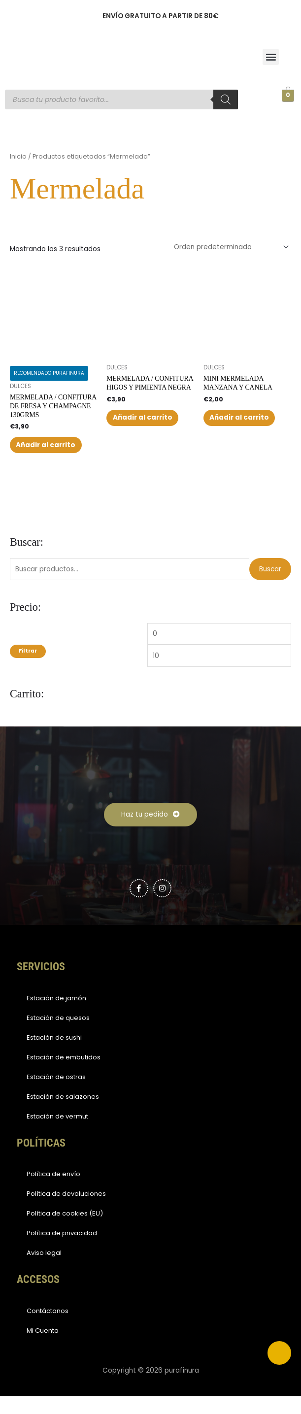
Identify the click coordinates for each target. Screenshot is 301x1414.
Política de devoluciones (66, 1212)
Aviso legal (44, 1271)
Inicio (18, 156)
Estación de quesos (58, 1035)
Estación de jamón (56, 1015)
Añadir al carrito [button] (43, 454)
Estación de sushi (54, 1055)
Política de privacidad (62, 1251)
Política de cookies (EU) (65, 1231)
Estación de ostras (56, 1094)
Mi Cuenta (43, 1348)
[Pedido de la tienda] (229, 247)
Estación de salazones (63, 1114)
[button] (271, 57)
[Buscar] (225, 99)
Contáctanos (47, 1328)
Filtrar (28, 669)
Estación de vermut (57, 1134)
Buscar (270, 587)
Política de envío (53, 1192)
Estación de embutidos (63, 1075)
